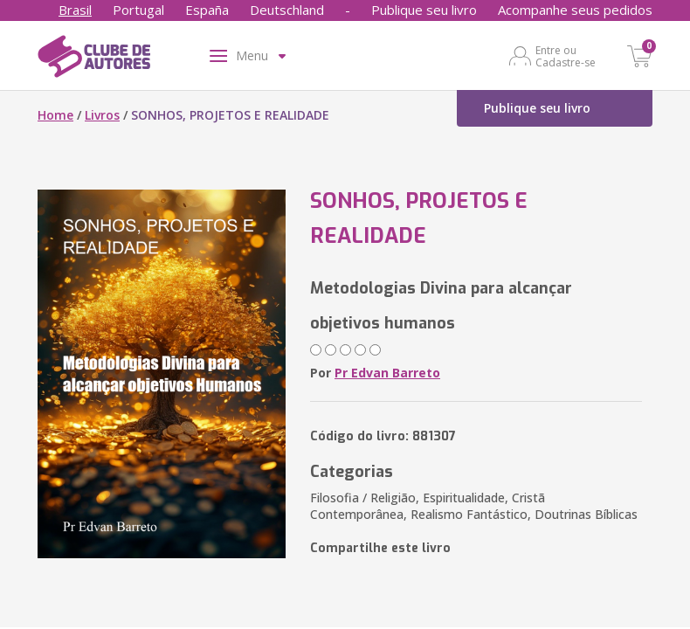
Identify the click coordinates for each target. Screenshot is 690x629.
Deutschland (287, 9)
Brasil (75, 9)
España (207, 9)
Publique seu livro (424, 9)
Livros (102, 115)
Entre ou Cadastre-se (565, 56)
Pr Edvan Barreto (387, 372)
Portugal (138, 9)
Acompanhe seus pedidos (575, 9)
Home (55, 115)
